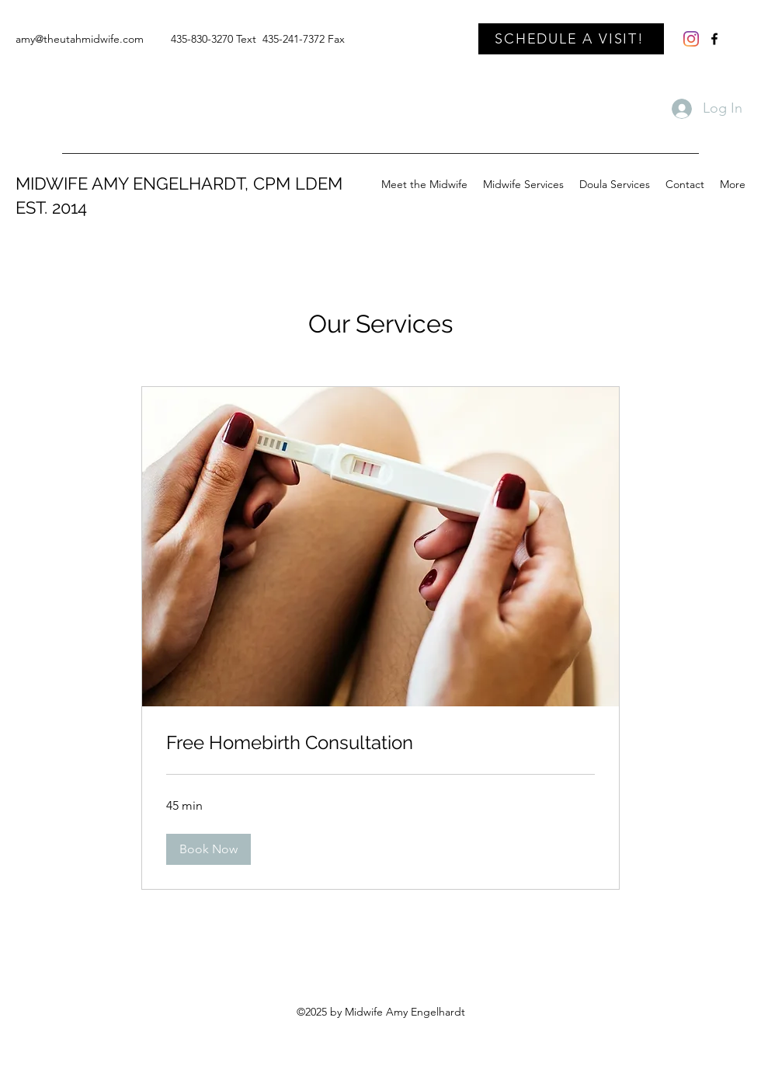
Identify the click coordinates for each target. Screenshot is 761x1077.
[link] (380, 742)
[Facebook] (714, 39)
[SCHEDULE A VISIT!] (571, 38)
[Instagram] (691, 39)
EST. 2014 (51, 207)
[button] (208, 849)
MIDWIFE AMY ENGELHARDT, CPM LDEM (179, 183)
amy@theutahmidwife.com (80, 39)
